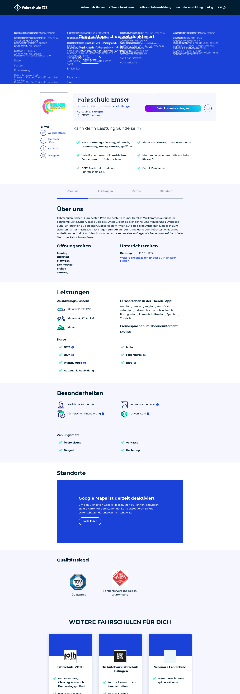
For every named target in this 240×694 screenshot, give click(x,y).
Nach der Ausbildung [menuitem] (189, 7)
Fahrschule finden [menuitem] (93, 7)
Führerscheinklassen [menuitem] (122, 7)
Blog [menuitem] (210, 7)
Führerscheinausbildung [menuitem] (155, 7)
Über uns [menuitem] (72, 191)
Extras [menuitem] (136, 191)
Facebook (49, 148)
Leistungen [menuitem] (105, 191)
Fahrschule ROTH (70, 667)
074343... (92, 111)
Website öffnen (53, 133)
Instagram (50, 155)
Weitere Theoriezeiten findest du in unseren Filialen (148, 259)
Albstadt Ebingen (120, 106)
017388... (92, 115)
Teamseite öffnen (50, 141)
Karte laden (90, 59)
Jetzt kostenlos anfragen (173, 108)
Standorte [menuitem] (166, 191)
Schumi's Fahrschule (170, 667)
